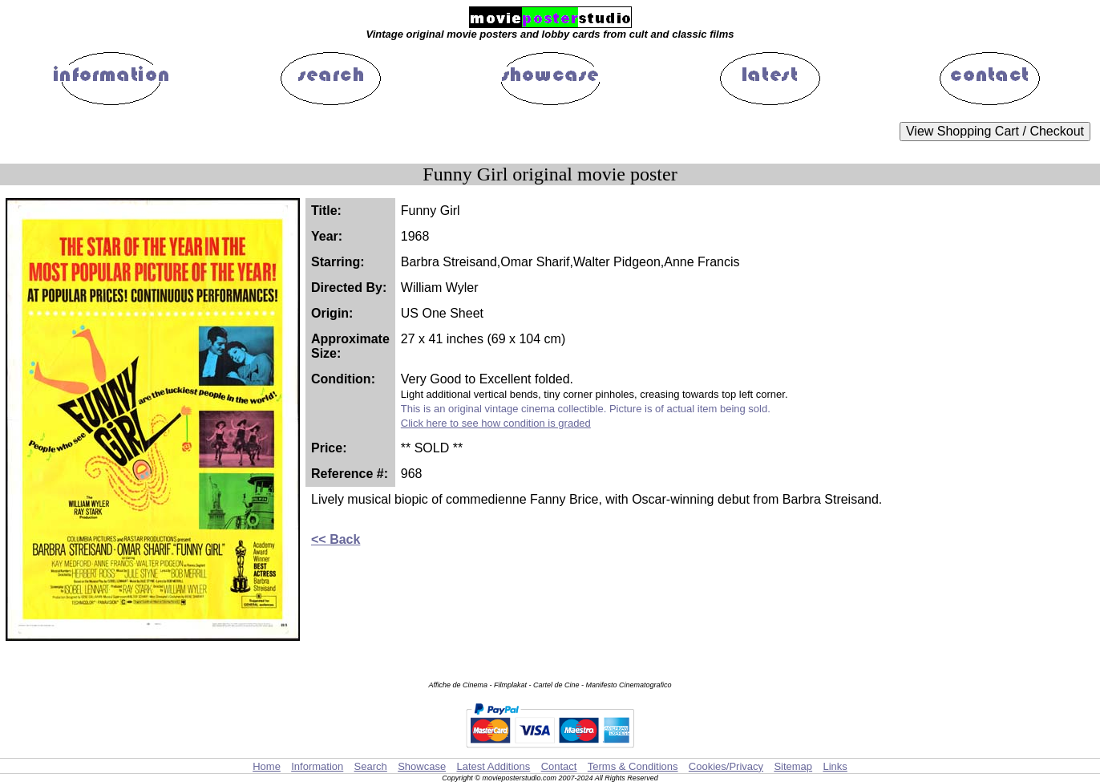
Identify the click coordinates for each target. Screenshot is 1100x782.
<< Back (335, 539)
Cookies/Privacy (726, 766)
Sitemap (793, 766)
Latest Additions (493, 766)
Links (835, 766)
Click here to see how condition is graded (496, 423)
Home (267, 766)
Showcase (422, 766)
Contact (559, 766)
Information (317, 766)
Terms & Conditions (633, 766)
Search (370, 766)
